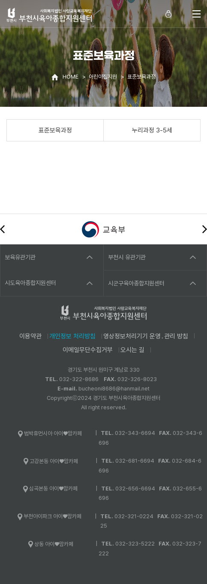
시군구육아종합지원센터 (136, 283)
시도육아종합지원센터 (30, 282)
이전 (2, 229)
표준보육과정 (55, 130)
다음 (204, 229)
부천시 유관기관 (127, 257)
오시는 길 (132, 350)
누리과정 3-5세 (152, 130)
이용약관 (30, 336)
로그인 (168, 13)
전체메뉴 (196, 13)
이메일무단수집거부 (88, 350)
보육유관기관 (20, 257)
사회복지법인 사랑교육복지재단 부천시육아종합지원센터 (49, 15)
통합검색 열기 (181, 13)
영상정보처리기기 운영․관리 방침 (145, 336)
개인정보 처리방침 (72, 336)
